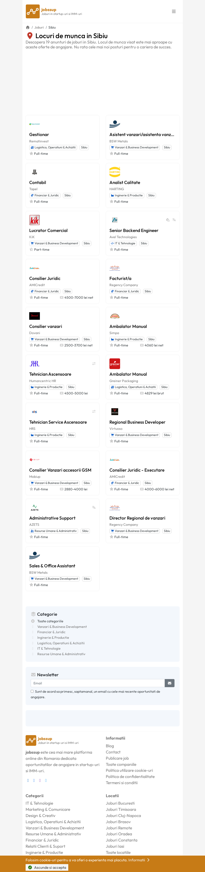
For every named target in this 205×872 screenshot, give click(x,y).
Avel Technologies (123, 237)
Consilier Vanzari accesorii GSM (60, 470)
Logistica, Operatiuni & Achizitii (53, 147)
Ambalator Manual (128, 326)
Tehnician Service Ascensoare (58, 422)
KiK (32, 237)
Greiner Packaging (123, 381)
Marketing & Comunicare (48, 809)
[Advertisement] (102, 81)
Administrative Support (52, 518)
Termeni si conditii (122, 782)
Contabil (37, 182)
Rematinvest (39, 141)
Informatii (139, 860)
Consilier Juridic (44, 278)
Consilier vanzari (45, 326)
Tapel (33, 189)
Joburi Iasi (115, 846)
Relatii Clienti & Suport (45, 846)
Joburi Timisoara (121, 809)
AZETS (34, 524)
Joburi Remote (119, 827)
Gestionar (39, 134)
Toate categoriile (50, 621)
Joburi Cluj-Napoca (123, 815)
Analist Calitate (124, 182)
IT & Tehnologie (123, 243)
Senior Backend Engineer (133, 230)
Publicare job (117, 758)
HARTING (116, 189)
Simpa (114, 333)
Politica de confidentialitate (130, 776)
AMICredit (37, 285)
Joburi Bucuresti (120, 803)
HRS (32, 428)
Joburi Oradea (119, 833)
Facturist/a (120, 278)
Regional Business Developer (137, 422)
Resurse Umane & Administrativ (54, 531)
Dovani (34, 333)
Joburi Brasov (118, 821)
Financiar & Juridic (45, 195)
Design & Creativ (40, 815)
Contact (113, 752)
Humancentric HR (42, 381)
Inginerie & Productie (127, 195)
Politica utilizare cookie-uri (129, 770)
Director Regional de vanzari (137, 518)
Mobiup (34, 476)
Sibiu (84, 147)
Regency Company (123, 285)
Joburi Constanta (121, 840)
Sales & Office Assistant (52, 565)
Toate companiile (121, 764)
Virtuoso (115, 428)
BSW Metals (118, 141)
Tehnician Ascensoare (50, 374)
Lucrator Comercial (48, 230)
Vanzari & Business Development (134, 147)
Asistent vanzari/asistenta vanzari (142, 134)
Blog (110, 745)
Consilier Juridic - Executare (136, 470)
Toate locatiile (118, 852)
